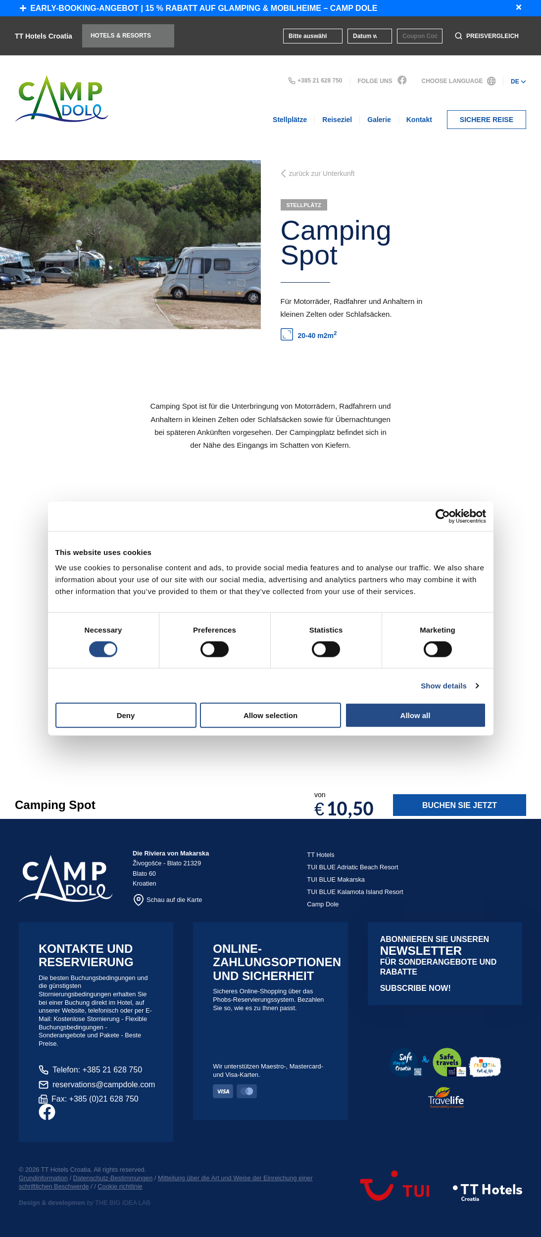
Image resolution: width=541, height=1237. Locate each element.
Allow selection (270, 715)
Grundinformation (43, 1178)
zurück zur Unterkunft (318, 173)
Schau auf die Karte (167, 900)
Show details (444, 685)
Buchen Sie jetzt (458, 805)
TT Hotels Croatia (43, 36)
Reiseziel (337, 120)
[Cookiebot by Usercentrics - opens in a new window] (442, 516)
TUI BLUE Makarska (336, 879)
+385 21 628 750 (315, 81)
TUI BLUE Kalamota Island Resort (355, 892)
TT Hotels (320, 854)
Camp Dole (323, 904)
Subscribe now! (415, 988)
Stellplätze (290, 120)
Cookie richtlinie (120, 1186)
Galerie (379, 120)
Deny (126, 715)
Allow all (415, 715)
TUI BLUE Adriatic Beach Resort (352, 867)
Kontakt (419, 120)
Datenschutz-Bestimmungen (113, 1178)
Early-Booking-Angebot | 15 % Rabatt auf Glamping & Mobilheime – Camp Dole (199, 8)
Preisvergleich (487, 36)
